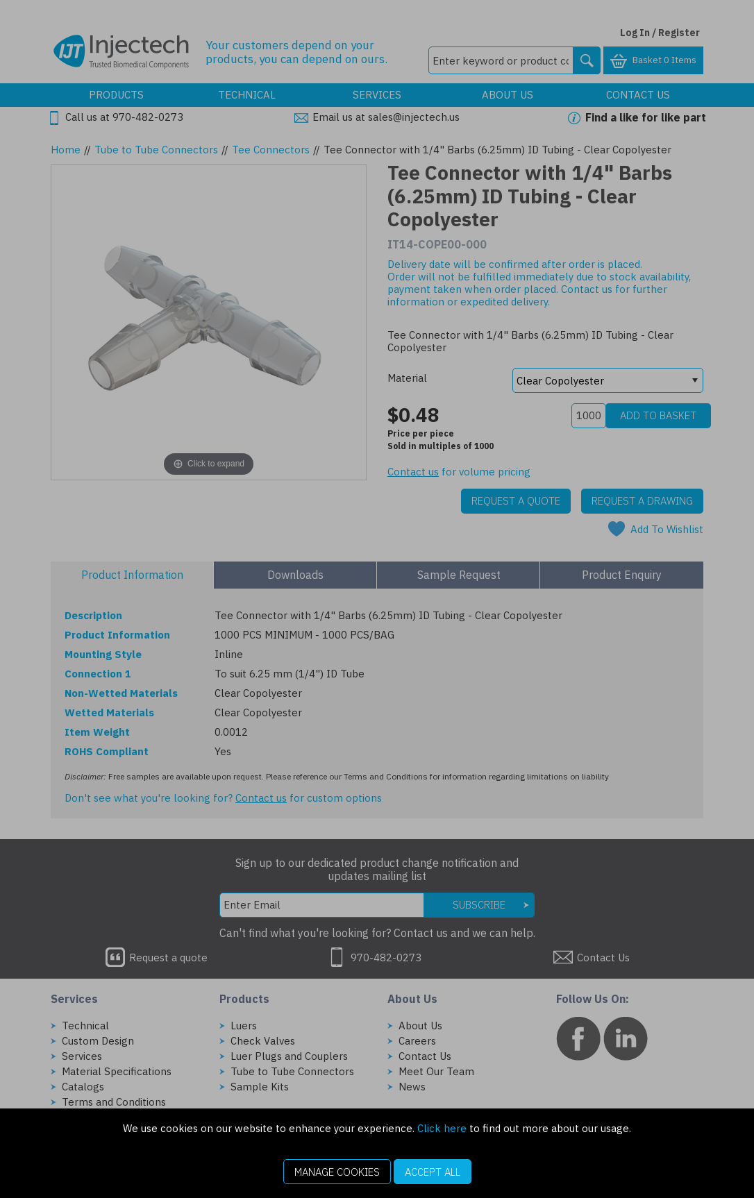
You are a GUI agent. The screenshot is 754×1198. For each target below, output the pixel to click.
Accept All (432, 1172)
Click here (442, 1128)
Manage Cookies (337, 1172)
